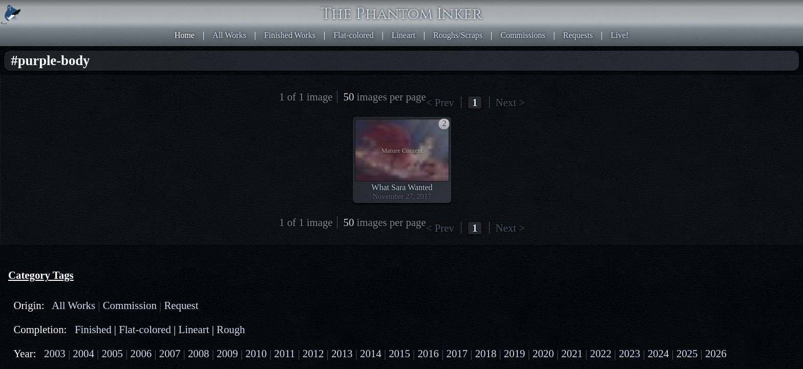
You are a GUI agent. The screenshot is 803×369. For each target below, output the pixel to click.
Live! (670, 10)
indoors (41, 278)
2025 (103, 171)
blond (38, 269)
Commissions (597, 10)
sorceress (44, 306)
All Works (365, 10)
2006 (110, 134)
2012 (37, 152)
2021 (125, 161)
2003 (44, 134)
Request (42, 94)
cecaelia (114, 201)
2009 (81, 143)
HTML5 (568, 236)
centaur (58, 201)
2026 (125, 171)
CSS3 (592, 236)
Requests (640, 10)
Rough (69, 118)
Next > (496, 43)
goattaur (105, 220)
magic (39, 287)
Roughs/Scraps (544, 10)
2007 (37, 143)
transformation (53, 315)
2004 (66, 134)
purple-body (49, 297)
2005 (88, 134)
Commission (101, 84)
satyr (78, 220)
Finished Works (413, 10)
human (40, 229)
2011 (125, 143)
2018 (59, 161)
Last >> (522, 43)
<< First (409, 43)
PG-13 (81, 186)
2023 (59, 171)
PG (59, 186)
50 (552, 43)
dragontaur (46, 220)
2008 (59, 143)
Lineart (502, 10)
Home (333, 10)
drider (85, 201)
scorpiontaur (104, 211)
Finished (73, 109)
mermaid (43, 211)
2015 (103, 152)
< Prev (435, 43)
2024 (81, 171)
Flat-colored (464, 10)
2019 (81, 161)
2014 (81, 152)
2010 (103, 143)
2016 (125, 152)
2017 (37, 161)
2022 (37, 171)
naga (71, 211)
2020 (103, 161)
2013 (59, 152)
